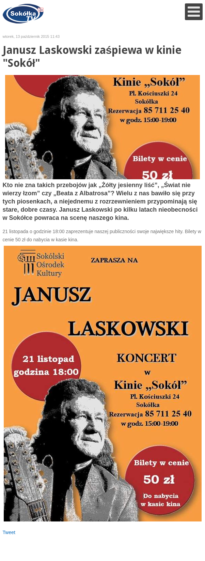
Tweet (9, 532)
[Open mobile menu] (194, 11)
